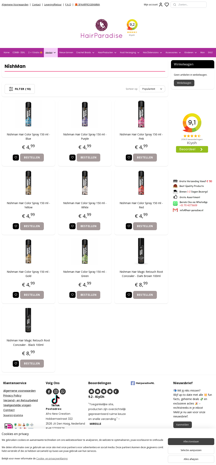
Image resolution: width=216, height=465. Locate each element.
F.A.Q (68, 4)
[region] (82, 449)
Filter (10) (20, 89)
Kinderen (191, 52)
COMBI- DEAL (19, 52)
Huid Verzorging (130, 52)
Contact (36, 4)
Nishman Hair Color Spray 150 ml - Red (141, 205)
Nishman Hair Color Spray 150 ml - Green (85, 274)
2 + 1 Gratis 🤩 (35, 52)
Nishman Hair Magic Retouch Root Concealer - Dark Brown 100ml (141, 274)
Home (6, 52)
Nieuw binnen (66, 52)
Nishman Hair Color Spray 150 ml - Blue (28, 136)
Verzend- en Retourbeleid (20, 400)
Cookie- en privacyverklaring (54, 458)
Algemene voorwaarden (19, 391)
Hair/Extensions (152, 52)
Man (202, 52)
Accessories (173, 52)
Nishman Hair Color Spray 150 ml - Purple (85, 136)
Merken (50, 52)
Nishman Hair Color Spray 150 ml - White (85, 205)
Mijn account (153, 4)
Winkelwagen (184, 83)
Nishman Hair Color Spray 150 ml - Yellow (28, 205)
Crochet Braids (85, 52)
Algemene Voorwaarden (15, 4)
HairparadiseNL (143, 383)
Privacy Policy (12, 395)
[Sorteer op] (152, 89)
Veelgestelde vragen (17, 405)
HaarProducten (107, 52)
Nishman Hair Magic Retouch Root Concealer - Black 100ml (28, 342)
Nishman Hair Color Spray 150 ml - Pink (141, 136)
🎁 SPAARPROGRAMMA (87, 4)
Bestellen (32, 157)
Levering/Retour (53, 4)
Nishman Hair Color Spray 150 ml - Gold (28, 274)
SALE (210, 52)
